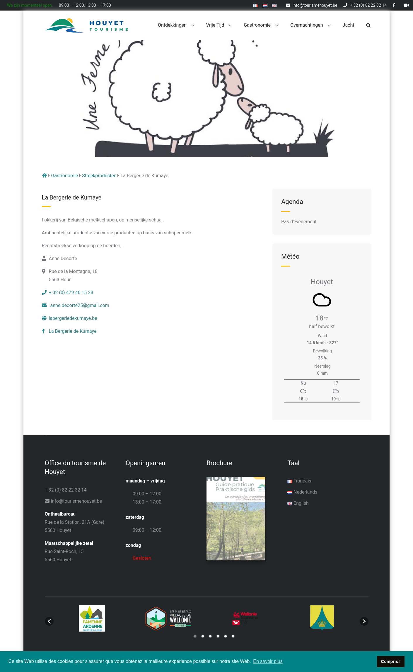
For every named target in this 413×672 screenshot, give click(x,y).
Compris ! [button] (391, 661)
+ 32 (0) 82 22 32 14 (365, 5)
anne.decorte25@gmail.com (75, 305)
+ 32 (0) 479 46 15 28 (67, 292)
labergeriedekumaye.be (69, 318)
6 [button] (233, 635)
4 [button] (218, 635)
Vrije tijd (219, 25)
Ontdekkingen (176, 25)
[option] (92, 618)
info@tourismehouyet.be (311, 5)
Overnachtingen (310, 25)
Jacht (348, 25)
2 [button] (202, 635)
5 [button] (225, 635)
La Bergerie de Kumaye (69, 331)
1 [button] (195, 635)
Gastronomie (261, 25)
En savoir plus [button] (268, 661)
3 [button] (210, 635)
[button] (49, 620)
